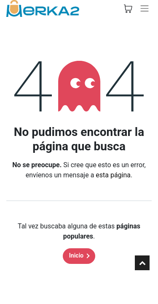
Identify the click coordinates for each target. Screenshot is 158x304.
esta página (113, 175)
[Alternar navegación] (144, 8)
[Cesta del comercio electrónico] (128, 8)
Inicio (76, 255)
